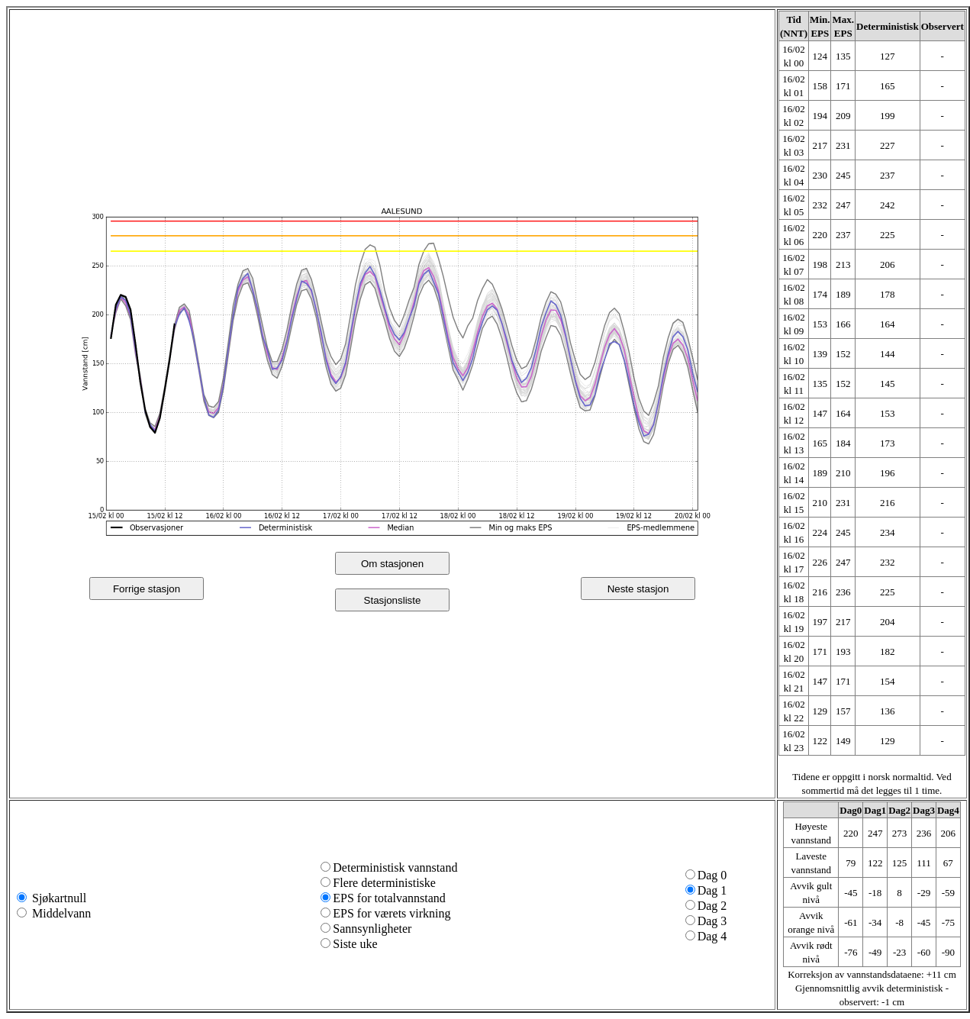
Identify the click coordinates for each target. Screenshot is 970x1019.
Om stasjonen (392, 563)
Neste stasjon (638, 589)
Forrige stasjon (146, 589)
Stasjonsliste (392, 600)
